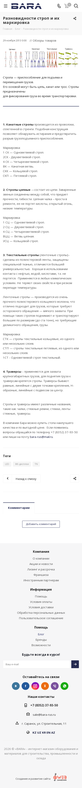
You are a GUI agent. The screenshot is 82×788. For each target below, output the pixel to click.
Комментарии (19, 508)
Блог (41, 634)
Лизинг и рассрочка (41, 569)
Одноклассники (45, 686)
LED (7, 464)
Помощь (41, 596)
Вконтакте (16, 686)
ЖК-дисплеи (22, 464)
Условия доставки (41, 607)
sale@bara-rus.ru (44, 715)
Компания (41, 551)
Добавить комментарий (41, 524)
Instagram (35, 686)
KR (44, 732)
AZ (53, 732)
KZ (34, 732)
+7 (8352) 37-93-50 (44, 705)
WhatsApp (64, 686)
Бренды (41, 640)
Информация (41, 589)
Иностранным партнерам (41, 580)
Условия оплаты (41, 602)
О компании (41, 558)
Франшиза (41, 575)
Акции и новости (41, 564)
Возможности (41, 645)
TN (36, 464)
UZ (39, 732)
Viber (55, 686)
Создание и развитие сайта (33, 778)
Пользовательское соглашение (41, 618)
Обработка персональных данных (41, 613)
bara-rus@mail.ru (41, 437)
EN (48, 732)
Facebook (25, 686)
